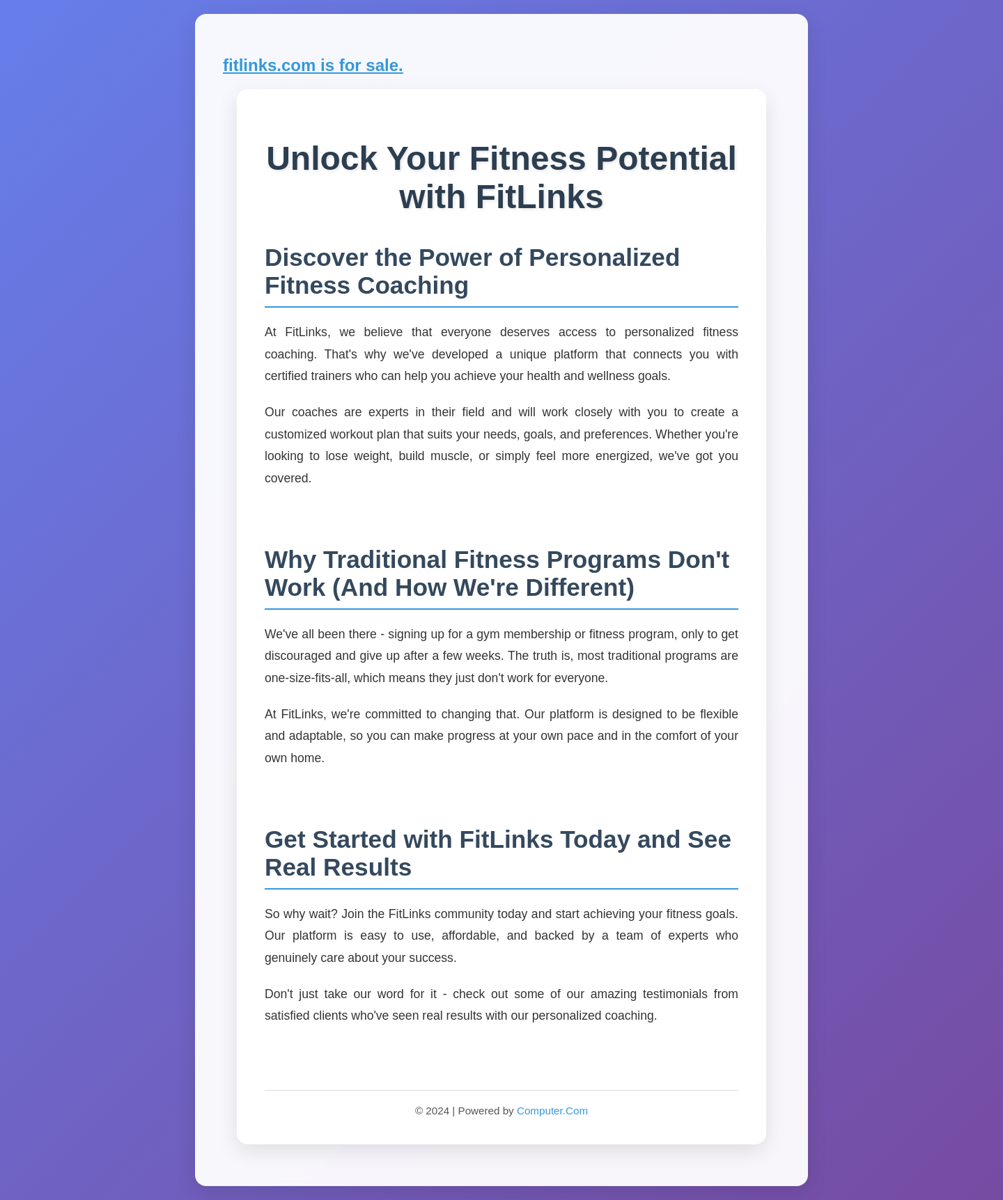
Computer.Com (552, 1110)
